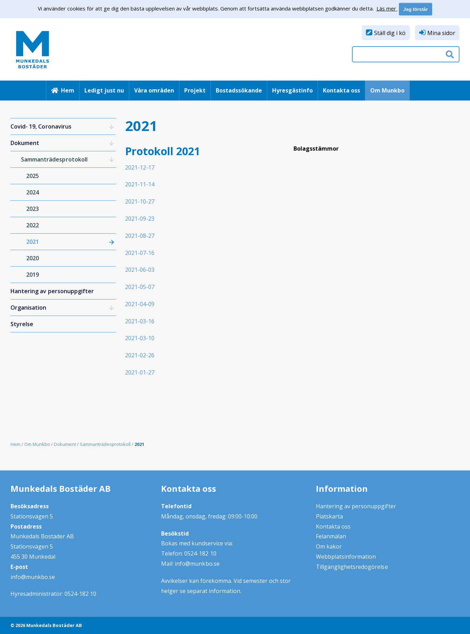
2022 (32, 225)
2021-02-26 (139, 355)
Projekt (195, 90)
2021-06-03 (139, 270)
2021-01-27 (139, 372)
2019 (32, 274)
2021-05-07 (139, 287)
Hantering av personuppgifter (52, 291)
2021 (32, 242)
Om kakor (329, 546)
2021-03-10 (139, 338)
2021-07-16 (139, 253)
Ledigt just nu (104, 90)
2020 (32, 258)
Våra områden (154, 90)
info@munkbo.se (33, 577)
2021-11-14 (139, 184)
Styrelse (22, 324)
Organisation (28, 307)
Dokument (25, 143)
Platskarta (329, 516)
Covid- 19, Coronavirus (41, 126)
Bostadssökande (239, 90)
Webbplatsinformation (346, 556)
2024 (32, 192)
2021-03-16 (139, 321)
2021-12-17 (139, 167)
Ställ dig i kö (390, 33)
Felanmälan (331, 536)
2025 (32, 176)
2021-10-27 (139, 201)
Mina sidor (441, 33)
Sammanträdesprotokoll (54, 159)
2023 (32, 209)
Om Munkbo (387, 90)
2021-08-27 (139, 236)
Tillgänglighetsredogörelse (352, 567)
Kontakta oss (341, 90)
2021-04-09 (139, 304)
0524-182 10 (80, 594)
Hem (67, 90)
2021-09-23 (139, 218)
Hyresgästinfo (292, 90)
